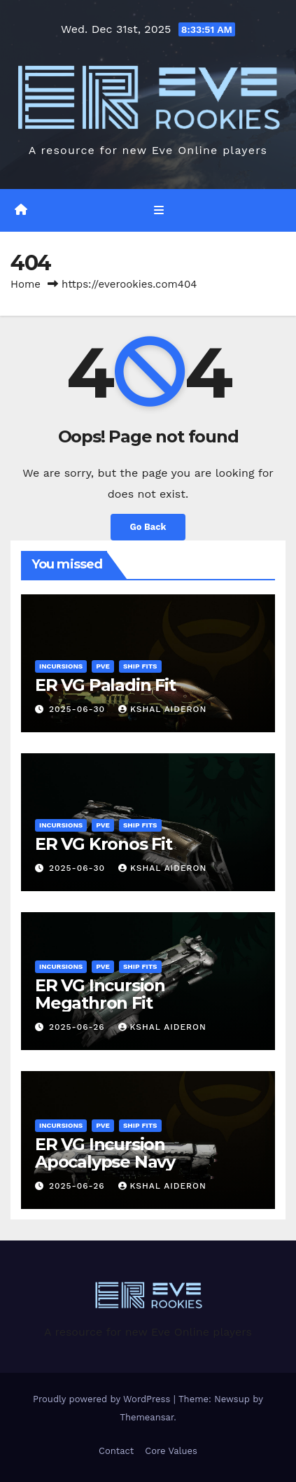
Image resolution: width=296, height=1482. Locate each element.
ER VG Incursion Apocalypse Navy (105, 1153)
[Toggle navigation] (158, 210)
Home (25, 284)
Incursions (61, 666)
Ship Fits (140, 666)
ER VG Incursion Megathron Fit (100, 994)
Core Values (171, 1451)
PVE (103, 666)
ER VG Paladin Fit (105, 685)
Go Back (148, 527)
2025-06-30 (78, 709)
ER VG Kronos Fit (103, 844)
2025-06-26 (78, 1027)
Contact (116, 1451)
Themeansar (147, 1417)
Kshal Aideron (162, 709)
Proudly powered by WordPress (103, 1399)
